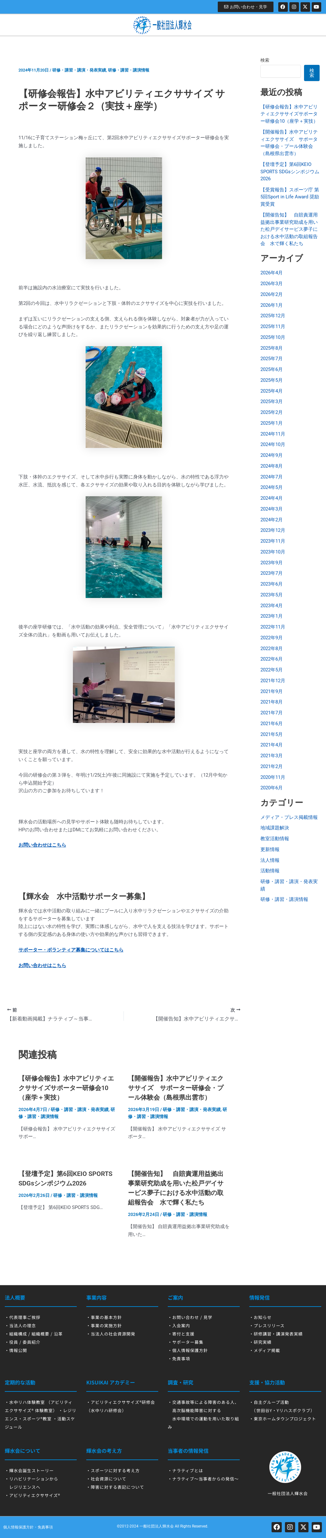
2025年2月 (271, 412)
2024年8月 (271, 466)
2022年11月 (272, 627)
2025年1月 (271, 423)
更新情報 (270, 849)
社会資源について (108, 1479)
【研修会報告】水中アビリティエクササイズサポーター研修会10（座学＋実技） (66, 1088)
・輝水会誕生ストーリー (29, 1470)
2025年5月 (271, 380)
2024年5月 (271, 487)
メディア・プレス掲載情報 (289, 817)
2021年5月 (271, 734)
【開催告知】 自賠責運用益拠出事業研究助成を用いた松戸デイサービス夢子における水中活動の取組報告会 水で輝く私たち (289, 229)
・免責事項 (179, 1359)
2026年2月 (271, 294)
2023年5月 (271, 595)
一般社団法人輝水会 (156, 1526)
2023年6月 (271, 584)
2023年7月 (271, 573)
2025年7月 (271, 358)
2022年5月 (271, 670)
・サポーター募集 (185, 1342)
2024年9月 (271, 455)
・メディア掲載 (264, 1350)
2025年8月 (271, 348)
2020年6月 (271, 788)
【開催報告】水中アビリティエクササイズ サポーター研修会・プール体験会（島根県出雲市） (175, 1088)
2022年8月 (271, 648)
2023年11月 (272, 541)
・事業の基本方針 (104, 1317)
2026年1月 (271, 305)
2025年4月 (271, 391)
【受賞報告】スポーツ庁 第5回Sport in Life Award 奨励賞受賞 (289, 197)
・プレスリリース (267, 1325)
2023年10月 (272, 552)
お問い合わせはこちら (42, 845)
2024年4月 (271, 498)
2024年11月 (272, 434)
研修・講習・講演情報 (128, 70)
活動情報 (270, 871)
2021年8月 (271, 702)
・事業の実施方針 (104, 1325)
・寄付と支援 (181, 1334)
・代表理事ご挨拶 (22, 1317)
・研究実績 (260, 1342)
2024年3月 (271, 509)
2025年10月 (272, 337)
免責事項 (45, 1527)
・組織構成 (16, 1334)
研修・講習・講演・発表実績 (79, 70)
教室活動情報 (274, 838)
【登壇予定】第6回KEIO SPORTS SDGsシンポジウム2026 (289, 171)
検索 (264, 60)
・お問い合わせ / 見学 (190, 1317)
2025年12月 (272, 316)
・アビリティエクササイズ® (32, 1495)
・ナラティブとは (185, 1470)
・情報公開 (16, 1350)
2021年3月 (271, 756)
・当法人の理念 (20, 1325)
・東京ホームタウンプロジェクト (282, 1419)
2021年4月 (271, 745)
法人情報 (270, 860)
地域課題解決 (274, 828)
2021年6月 (271, 723)
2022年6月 (271, 659)
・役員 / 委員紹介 (22, 1342)
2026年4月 (271, 273)
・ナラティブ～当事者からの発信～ (203, 1479)
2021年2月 (271, 766)
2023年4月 (271, 605)
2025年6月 (271, 369)
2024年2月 (271, 520)
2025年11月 (272, 326)
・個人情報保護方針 (188, 1350)
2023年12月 (272, 530)
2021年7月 (271, 713)
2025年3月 (271, 401)
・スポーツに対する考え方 (113, 1470)
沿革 (58, 1334)
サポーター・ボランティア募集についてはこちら (71, 950)
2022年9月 (271, 638)
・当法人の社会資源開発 (110, 1334)
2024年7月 (271, 477)
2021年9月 (271, 691)
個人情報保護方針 (18, 1527)
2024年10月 (272, 444)
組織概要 (40, 1334)
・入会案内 (179, 1325)
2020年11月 (272, 777)
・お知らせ (260, 1317)
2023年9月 (271, 563)
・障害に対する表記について (115, 1487)
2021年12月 (272, 680)
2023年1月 (271, 616)
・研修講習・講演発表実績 (276, 1334)
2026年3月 (271, 283)
